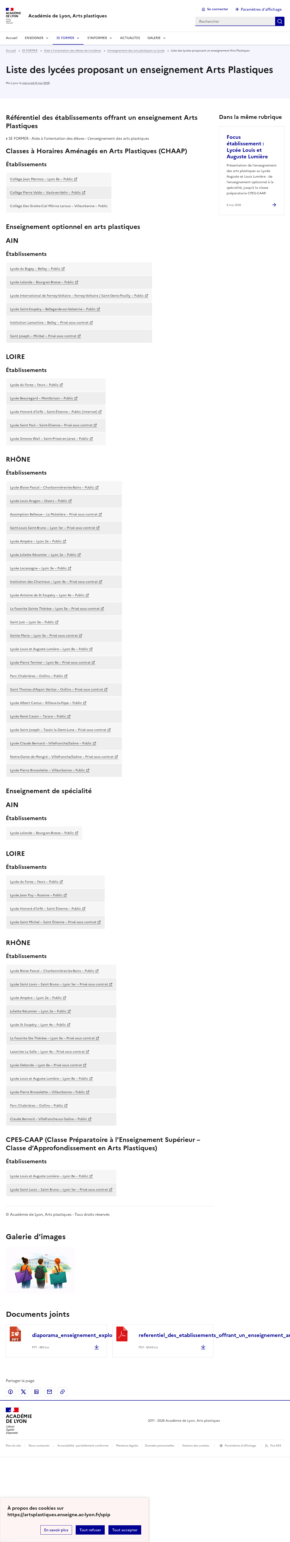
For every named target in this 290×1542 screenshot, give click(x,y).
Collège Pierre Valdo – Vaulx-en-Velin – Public (45, 192)
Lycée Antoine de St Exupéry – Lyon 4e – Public (47, 595)
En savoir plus (56, 1530)
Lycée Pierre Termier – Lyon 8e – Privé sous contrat (50, 662)
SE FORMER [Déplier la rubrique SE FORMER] (65, 38)
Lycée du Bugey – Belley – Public (35, 268)
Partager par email (49, 1391)
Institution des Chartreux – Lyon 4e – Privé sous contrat (54, 581)
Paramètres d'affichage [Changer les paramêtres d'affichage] (261, 9)
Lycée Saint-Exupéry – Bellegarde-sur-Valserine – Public (53, 309)
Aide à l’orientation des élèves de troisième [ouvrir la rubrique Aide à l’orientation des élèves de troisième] (72, 51)
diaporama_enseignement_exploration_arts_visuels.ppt (100, 1335)
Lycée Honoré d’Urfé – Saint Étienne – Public (45, 908)
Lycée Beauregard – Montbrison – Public (41, 398)
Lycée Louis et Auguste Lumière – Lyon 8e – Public (49, 649)
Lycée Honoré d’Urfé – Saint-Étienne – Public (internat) (53, 411)
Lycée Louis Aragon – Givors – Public (38, 501)
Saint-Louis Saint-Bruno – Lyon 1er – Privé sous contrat (52, 527)
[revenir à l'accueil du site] (67, 16)
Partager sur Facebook (10, 1391)
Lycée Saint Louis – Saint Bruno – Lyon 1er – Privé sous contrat (59, 984)
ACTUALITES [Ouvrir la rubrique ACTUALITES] (130, 38)
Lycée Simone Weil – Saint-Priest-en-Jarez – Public (49, 438)
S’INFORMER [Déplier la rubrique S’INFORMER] (97, 38)
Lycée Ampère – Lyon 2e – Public (36, 541)
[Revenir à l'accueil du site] (19, 1421)
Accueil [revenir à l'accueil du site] (11, 38)
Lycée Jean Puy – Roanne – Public (36, 895)
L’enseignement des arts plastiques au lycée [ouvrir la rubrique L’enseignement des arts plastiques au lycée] (136, 51)
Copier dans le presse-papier (62, 1391)
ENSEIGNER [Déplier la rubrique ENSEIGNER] (34, 38)
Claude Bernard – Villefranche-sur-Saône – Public (48, 1119)
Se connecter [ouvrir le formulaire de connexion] (217, 9)
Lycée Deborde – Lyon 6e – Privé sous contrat (46, 1065)
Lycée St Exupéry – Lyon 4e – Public (38, 1024)
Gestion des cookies (195, 1446)
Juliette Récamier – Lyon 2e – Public (38, 1011)
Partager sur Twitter (23, 1391)
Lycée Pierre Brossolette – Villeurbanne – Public (47, 770)
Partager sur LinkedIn (36, 1391)
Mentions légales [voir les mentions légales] (127, 1446)
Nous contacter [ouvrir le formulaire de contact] (39, 1446)
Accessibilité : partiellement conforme (82, 1446)
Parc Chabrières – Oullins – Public (36, 676)
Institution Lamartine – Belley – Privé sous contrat (49, 322)
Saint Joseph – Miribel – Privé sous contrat (43, 336)
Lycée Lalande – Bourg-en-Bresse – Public (42, 282)
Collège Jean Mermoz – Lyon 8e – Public (41, 179)
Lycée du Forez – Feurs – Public (34, 384)
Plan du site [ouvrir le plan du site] (13, 1446)
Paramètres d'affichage (240, 1446)
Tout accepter (124, 1530)
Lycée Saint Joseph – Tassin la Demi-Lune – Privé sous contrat (58, 729)
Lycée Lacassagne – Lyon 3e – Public (38, 568)
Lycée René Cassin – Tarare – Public (38, 716)
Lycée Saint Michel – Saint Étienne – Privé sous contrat (53, 922)
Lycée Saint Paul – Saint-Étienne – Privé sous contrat (51, 425)
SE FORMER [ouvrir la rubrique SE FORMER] (30, 51)
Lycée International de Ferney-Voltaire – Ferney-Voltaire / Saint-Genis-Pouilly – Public (77, 295)
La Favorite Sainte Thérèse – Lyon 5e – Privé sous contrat (55, 608)
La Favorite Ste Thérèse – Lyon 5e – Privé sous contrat (52, 1038)
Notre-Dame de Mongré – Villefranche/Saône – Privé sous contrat (62, 756)
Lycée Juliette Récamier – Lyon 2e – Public (43, 554)
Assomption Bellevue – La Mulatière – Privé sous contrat (54, 514)
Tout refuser (90, 1530)
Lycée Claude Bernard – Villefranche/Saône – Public (51, 743)
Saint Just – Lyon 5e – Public (32, 622)
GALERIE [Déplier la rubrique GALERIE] (154, 38)
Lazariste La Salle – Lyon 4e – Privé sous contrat (47, 1051)
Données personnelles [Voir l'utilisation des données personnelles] (159, 1446)
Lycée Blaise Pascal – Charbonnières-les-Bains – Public (52, 487)
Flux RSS (275, 1446)
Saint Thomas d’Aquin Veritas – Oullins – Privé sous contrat (56, 689)
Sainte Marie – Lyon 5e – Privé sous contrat (44, 635)
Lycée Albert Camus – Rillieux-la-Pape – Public (46, 703)
